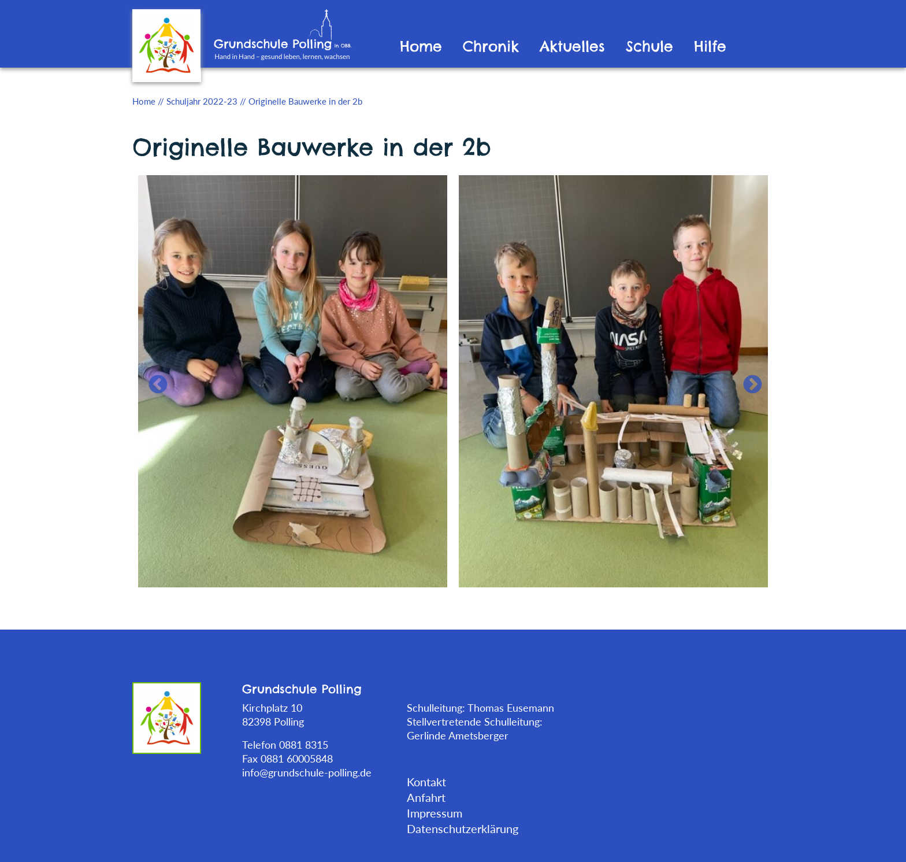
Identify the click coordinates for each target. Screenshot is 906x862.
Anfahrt (426, 797)
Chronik (491, 46)
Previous (153, 380)
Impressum (434, 813)
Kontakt (426, 782)
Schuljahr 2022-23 (201, 101)
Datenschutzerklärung (462, 828)
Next (747, 380)
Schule (649, 46)
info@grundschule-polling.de (307, 772)
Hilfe (710, 46)
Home (421, 46)
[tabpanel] (292, 380)
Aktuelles (572, 46)
